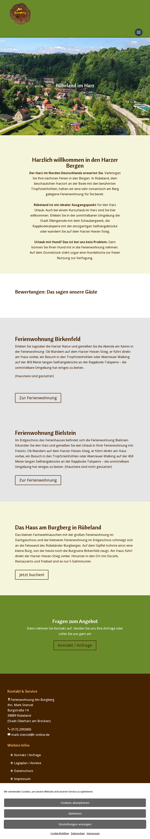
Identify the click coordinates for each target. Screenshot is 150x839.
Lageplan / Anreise (27, 763)
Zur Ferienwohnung (38, 397)
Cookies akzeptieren (75, 803)
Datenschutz (78, 833)
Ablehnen (75, 813)
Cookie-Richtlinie (60, 833)
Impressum (93, 833)
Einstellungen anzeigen (75, 824)
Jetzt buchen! (31, 574)
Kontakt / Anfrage (75, 645)
